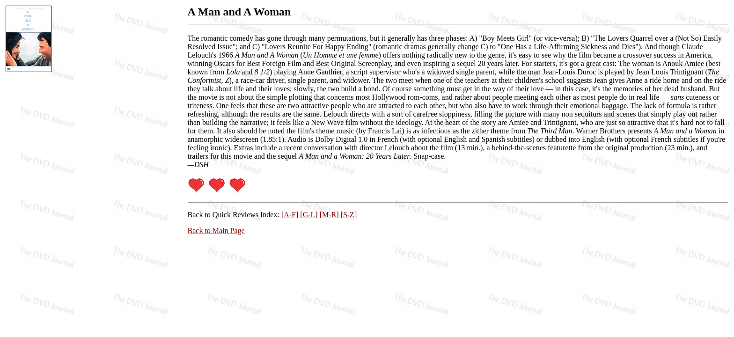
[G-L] (308, 215)
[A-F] (289, 215)
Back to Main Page (216, 230)
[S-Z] (349, 215)
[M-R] (329, 215)
